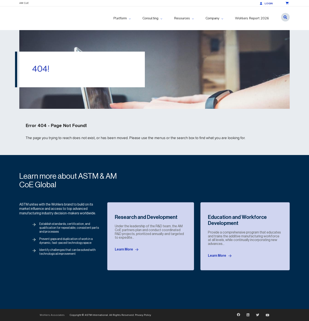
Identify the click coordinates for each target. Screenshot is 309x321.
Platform (120, 18)
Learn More (126, 249)
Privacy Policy (143, 315)
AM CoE (24, 3)
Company (212, 18)
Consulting (150, 18)
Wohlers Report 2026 (252, 18)
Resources (182, 18)
